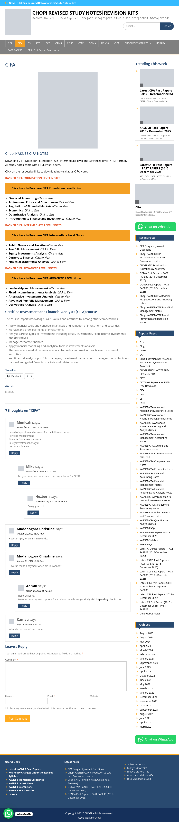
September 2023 (149, 662)
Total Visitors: (134, 778)
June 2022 (145, 679)
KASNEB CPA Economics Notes (156, 469)
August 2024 (146, 637)
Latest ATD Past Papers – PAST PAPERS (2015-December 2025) (156, 168)
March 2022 (146, 688)
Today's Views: (135, 768)
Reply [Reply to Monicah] (14, 453)
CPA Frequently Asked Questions (86, 769)
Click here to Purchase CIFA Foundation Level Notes (46, 188)
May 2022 (145, 684)
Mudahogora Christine (36, 529)
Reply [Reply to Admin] (24, 605)
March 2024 (146, 650)
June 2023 (145, 667)
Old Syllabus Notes (150, 613)
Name (9, 696)
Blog (142, 346)
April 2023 (145, 671)
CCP (48, 43)
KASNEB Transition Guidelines (26, 779)
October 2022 (147, 675)
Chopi (98, 817)
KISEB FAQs (146, 544)
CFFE (81, 43)
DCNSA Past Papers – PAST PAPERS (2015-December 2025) (154, 288)
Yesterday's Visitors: (138, 775)
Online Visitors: (135, 764)
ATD (38, 43)
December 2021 (148, 696)
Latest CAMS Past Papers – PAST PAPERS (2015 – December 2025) (154, 563)
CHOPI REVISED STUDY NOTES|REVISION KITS (85, 13)
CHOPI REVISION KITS (136, 43)
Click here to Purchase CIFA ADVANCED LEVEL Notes (47, 278)
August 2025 (146, 633)
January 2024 (147, 658)
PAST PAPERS (15, 50)
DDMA (92, 43)
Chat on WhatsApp (159, 227)
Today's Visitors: (136, 771)
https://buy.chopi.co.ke (108, 599)
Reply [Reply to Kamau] (14, 635)
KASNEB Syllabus (149, 540)
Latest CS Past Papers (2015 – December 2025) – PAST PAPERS (156, 606)
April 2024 (145, 645)
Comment (11, 659)
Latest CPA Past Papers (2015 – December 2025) (156, 92)
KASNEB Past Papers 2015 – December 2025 (155, 129)
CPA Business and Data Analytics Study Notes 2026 (46, 3)
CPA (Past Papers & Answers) (43, 50)
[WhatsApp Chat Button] (8, 813)
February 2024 (148, 654)
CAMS (58, 43)
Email (51, 696)
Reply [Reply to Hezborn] (33, 512)
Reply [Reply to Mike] (24, 482)
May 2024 (145, 641)
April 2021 (145, 722)
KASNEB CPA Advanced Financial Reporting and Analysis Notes (153, 426)
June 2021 (145, 718)
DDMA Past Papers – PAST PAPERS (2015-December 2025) (154, 277)
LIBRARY (160, 43)
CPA (10, 43)
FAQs (142, 403)
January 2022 (147, 692)
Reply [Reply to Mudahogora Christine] (14, 545)
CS (29, 43)
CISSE (70, 43)
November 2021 (148, 701)
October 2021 (147, 705)
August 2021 (146, 714)
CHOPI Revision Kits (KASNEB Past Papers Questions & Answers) (156, 362)
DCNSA (105, 43)
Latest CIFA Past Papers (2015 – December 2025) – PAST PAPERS (156, 586)
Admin (31, 586)
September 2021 (149, 709)
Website (94, 696)
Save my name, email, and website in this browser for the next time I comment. (53, 708)
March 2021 (146, 726)
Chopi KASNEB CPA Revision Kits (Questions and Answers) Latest (156, 299)
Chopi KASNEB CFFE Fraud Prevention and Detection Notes (154, 319)
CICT (116, 43)
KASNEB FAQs (147, 528)
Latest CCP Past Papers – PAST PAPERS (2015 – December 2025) (156, 575)
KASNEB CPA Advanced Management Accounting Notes (153, 438)
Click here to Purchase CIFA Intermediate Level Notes (48, 235)
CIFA (20, 43)
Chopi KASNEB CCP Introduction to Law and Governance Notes (153, 257)
